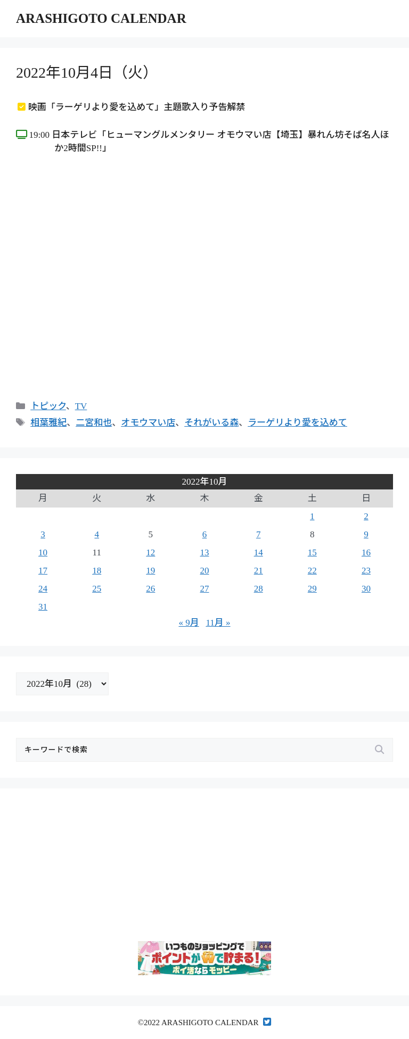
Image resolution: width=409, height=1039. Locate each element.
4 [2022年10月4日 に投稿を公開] (96, 534)
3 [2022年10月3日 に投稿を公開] (42, 534)
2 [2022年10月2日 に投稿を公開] (366, 516)
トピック (48, 406)
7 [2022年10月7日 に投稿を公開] (258, 534)
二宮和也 (94, 423)
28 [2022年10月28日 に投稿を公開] (258, 589)
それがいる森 (211, 423)
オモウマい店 (148, 423)
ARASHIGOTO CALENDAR (101, 18)
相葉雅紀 (48, 423)
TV (81, 406)
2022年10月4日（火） (87, 72)
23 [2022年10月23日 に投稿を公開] (366, 571)
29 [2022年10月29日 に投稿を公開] (312, 589)
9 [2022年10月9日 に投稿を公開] (366, 534)
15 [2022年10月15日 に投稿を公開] (312, 552)
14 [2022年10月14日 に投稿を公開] (258, 552)
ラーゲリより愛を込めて (297, 423)
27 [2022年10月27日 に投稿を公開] (204, 589)
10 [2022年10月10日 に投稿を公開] (42, 552)
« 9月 (188, 623)
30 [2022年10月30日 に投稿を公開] (366, 589)
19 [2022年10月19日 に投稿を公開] (150, 571)
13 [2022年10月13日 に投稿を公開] (204, 552)
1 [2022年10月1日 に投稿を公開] (312, 516)
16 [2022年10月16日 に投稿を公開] (366, 552)
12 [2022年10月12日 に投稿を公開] (150, 552)
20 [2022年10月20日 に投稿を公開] (204, 571)
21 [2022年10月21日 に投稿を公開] (258, 571)
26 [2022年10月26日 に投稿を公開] (150, 589)
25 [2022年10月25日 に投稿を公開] (96, 589)
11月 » (218, 623)
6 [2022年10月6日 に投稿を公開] (204, 534)
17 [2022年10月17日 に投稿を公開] (42, 571)
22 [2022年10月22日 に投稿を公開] (312, 571)
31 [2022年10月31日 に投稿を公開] (42, 607)
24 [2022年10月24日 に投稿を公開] (42, 589)
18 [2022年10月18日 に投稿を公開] (96, 571)
